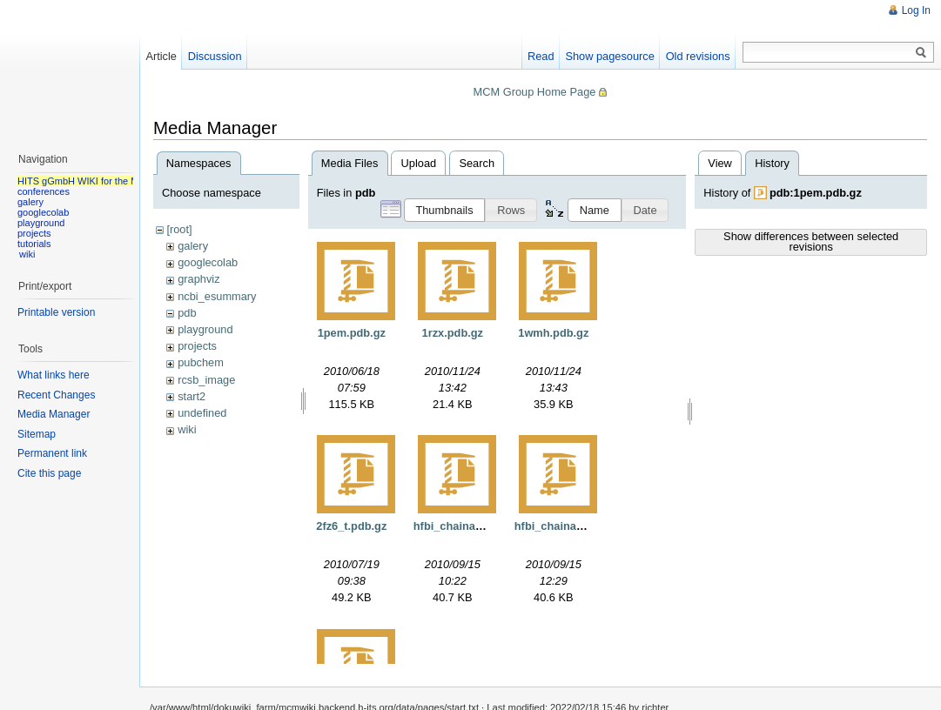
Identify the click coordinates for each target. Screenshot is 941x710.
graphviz (198, 278)
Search (476, 163)
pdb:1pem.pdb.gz (816, 192)
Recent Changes (56, 395)
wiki (187, 429)
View (720, 163)
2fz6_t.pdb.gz (351, 525)
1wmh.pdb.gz (553, 332)
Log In (916, 10)
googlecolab (208, 262)
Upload (419, 163)
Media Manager (53, 414)
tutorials (34, 243)
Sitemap (36, 434)
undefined (202, 412)
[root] (179, 229)
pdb (187, 312)
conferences (43, 191)
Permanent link (52, 453)
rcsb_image (206, 379)
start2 (191, 396)
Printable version (56, 312)
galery (193, 245)
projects (197, 345)
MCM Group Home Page (535, 91)
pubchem (201, 362)
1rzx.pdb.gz (452, 332)
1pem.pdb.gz (352, 332)
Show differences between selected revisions (810, 242)
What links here (53, 375)
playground (205, 329)
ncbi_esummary (217, 296)
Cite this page (49, 473)
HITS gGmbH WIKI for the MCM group (99, 181)
